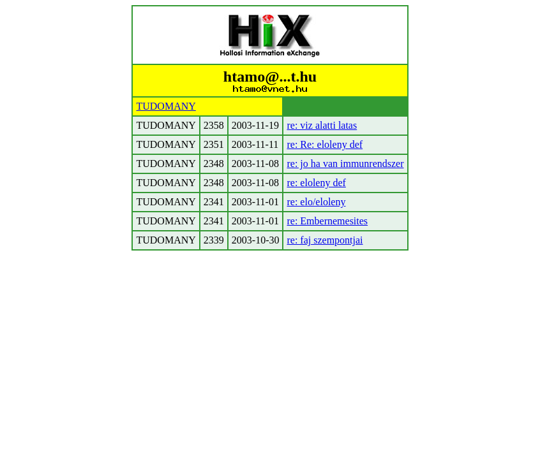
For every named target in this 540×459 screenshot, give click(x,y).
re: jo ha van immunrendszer (345, 163)
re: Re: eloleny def (325, 144)
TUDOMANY (165, 106)
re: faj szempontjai (325, 240)
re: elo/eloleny (316, 201)
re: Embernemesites (327, 220)
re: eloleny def (316, 182)
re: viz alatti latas (322, 125)
